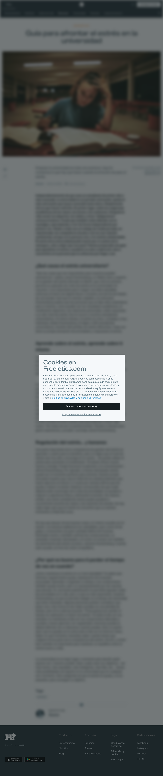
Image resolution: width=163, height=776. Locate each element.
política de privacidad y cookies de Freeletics (76, 398)
